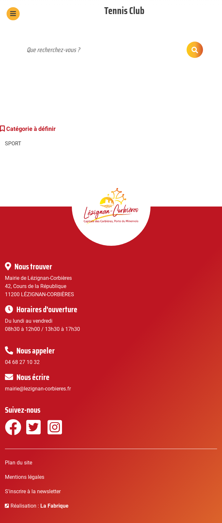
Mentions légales (24, 477)
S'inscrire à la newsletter (33, 491)
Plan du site (18, 463)
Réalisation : (39, 506)
